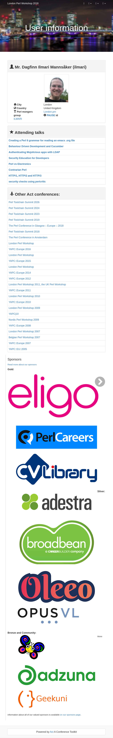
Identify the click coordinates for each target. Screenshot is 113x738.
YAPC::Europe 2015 (20, 261)
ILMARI (18, 119)
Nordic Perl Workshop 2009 (24, 319)
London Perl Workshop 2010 (24, 296)
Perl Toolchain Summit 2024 (24, 208)
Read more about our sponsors (22, 364)
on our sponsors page (70, 715)
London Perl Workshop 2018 (23, 3)
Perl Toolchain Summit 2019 (24, 219)
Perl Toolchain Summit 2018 (24, 231)
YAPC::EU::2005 (18, 349)
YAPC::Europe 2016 (20, 249)
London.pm (50, 111)
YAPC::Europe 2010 (20, 302)
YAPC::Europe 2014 (20, 272)
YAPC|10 (14, 313)
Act (51, 731)
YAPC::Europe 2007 (20, 343)
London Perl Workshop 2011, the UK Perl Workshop (37, 284)
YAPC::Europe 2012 (20, 278)
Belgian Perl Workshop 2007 (24, 337)
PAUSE (51, 115)
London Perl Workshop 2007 (24, 331)
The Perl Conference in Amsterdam (28, 237)
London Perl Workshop (21, 243)
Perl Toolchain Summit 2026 (24, 202)
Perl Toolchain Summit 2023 (24, 214)
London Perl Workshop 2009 (24, 308)
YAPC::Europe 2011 (20, 290)
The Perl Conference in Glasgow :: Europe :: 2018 (36, 225)
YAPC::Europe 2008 (20, 325)
